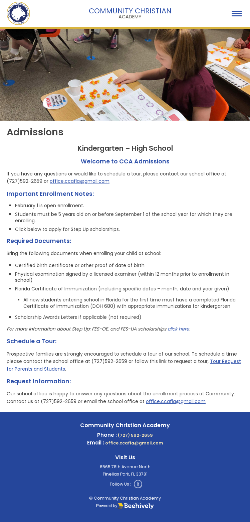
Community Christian (130, 12)
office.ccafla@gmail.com (79, 181)
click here (178, 328)
